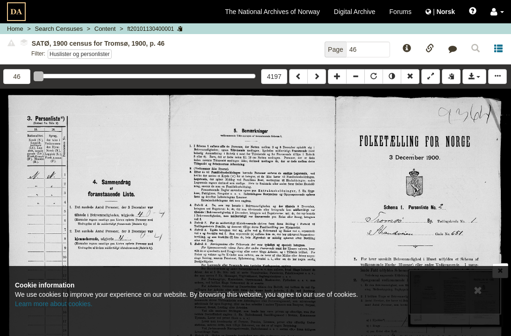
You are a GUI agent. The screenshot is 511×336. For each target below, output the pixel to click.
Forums (401, 11)
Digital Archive (355, 11)
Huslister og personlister (80, 54)
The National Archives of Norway (272, 11)
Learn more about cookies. (53, 304)
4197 (274, 76)
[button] (497, 11)
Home (15, 28)
